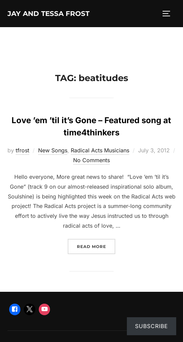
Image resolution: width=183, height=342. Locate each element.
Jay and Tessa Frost (48, 14)
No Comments (91, 160)
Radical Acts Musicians (100, 150)
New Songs (52, 150)
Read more (96, 246)
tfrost (22, 150)
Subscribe (151, 326)
